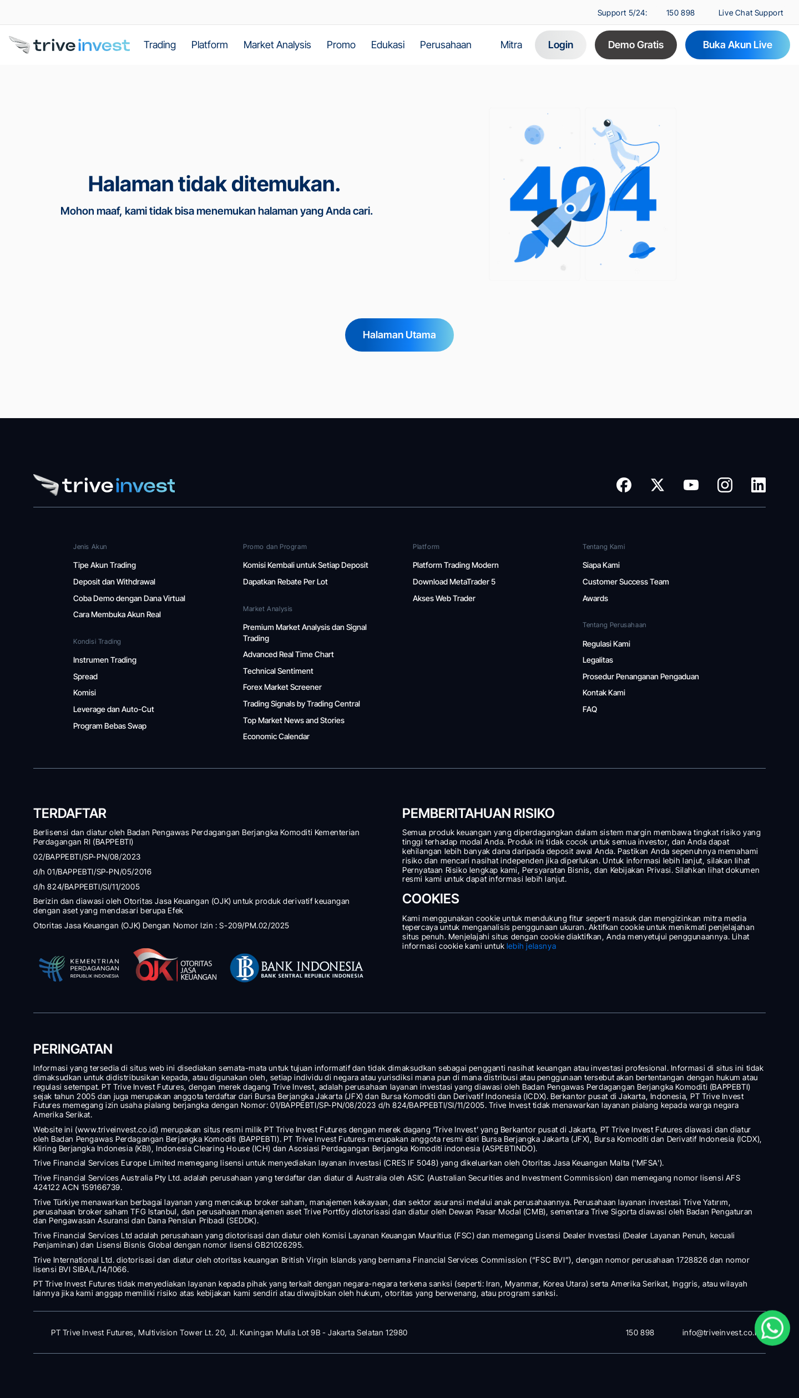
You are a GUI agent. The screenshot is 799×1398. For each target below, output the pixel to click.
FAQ (590, 709)
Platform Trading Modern (456, 565)
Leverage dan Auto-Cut (114, 709)
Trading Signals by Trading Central (301, 703)
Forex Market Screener (282, 687)
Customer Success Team (627, 581)
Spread (85, 676)
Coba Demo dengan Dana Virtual (129, 598)
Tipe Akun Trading (104, 565)
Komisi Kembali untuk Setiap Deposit (305, 565)
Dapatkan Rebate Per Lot (285, 581)
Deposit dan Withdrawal (115, 581)
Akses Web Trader (445, 598)
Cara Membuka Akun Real (117, 614)
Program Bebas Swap (109, 725)
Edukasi (387, 44)
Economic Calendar (277, 736)
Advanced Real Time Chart (289, 654)
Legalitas (599, 659)
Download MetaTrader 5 (456, 581)
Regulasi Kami (606, 643)
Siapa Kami (601, 565)
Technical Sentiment (278, 670)
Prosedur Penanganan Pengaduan (641, 676)
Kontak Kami (604, 692)
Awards (595, 598)
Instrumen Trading (104, 659)
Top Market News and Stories (294, 720)
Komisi (85, 692)
